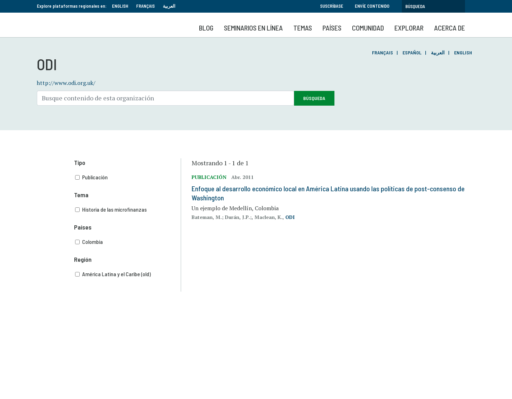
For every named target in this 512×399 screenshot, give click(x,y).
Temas (302, 28)
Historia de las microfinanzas (128, 209)
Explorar (409, 28)
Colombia (128, 241)
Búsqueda (314, 98)
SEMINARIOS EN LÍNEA (253, 28)
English (120, 6)
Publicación (128, 177)
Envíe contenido (372, 6)
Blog (206, 28)
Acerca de (449, 28)
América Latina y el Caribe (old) (128, 274)
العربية (169, 6)
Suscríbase (331, 6)
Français (145, 6)
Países (332, 28)
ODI (290, 217)
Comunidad (368, 28)
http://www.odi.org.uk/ (66, 83)
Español (412, 52)
